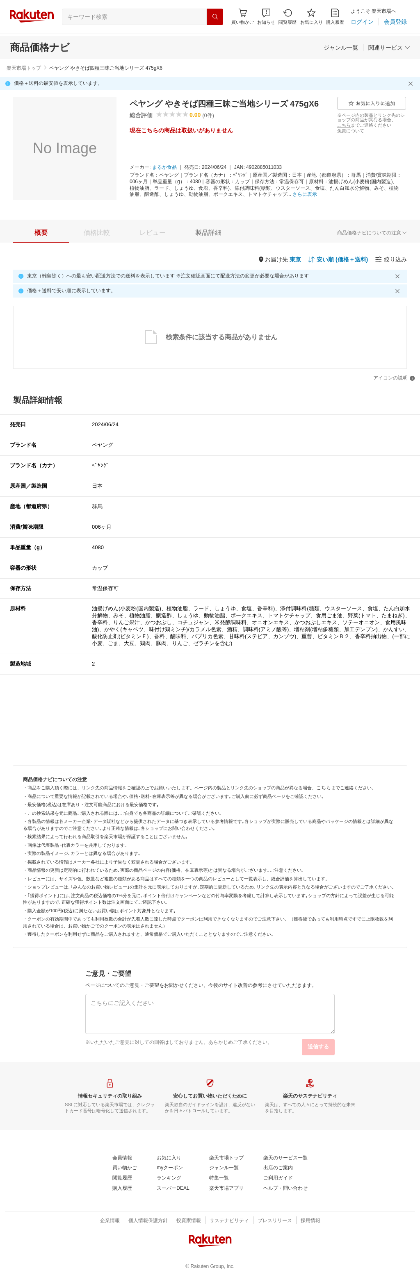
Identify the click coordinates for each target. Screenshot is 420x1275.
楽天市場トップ (24, 68)
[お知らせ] (266, 16)
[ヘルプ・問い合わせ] (285, 1188)
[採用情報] (310, 1221)
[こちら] (344, 125)
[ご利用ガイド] (278, 1178)
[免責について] (350, 131)
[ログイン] (362, 21)
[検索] (215, 17)
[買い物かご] (124, 1168)
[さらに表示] (304, 194)
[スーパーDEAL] (173, 1188)
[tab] (41, 233)
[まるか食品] (164, 167)
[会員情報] (122, 1158)
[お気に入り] (311, 16)
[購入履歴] (335, 16)
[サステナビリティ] (229, 1221)
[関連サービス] (389, 47)
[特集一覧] (219, 1178)
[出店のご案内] (278, 1168)
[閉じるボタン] (412, 83)
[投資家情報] (188, 1221)
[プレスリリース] (275, 1221)
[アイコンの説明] (394, 378)
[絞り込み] (391, 259)
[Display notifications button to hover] (242, 16)
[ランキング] (169, 1178)
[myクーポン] (170, 1168)
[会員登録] (395, 21)
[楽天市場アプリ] (226, 1188)
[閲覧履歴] (287, 16)
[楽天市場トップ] (226, 1158)
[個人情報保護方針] (148, 1221)
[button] (266, 16)
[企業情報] (110, 1221)
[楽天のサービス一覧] (285, 1158)
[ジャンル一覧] (341, 47)
